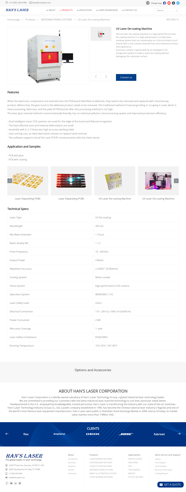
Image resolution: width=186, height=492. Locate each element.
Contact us (126, 78)
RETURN (173, 19)
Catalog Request (161, 467)
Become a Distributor (163, 463)
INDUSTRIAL (133, 456)
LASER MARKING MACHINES (101, 452)
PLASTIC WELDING (135, 470)
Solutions (71, 460)
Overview (72, 456)
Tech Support (160, 456)
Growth (71, 463)
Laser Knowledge (109, 10)
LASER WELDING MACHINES (101, 456)
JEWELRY (131, 467)
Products (68, 10)
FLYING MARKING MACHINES (101, 470)
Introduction (73, 452)
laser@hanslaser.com (44, 2)
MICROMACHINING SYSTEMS (56, 19)
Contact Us (132, 10)
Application (87, 10)
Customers (72, 467)
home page (13, 19)
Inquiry (158, 452)
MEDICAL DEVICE (135, 452)
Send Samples (161, 460)
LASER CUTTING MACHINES (101, 460)
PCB (130, 460)
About (53, 10)
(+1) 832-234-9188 (17, 2)
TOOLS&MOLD (134, 463)
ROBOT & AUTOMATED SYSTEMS (103, 467)
